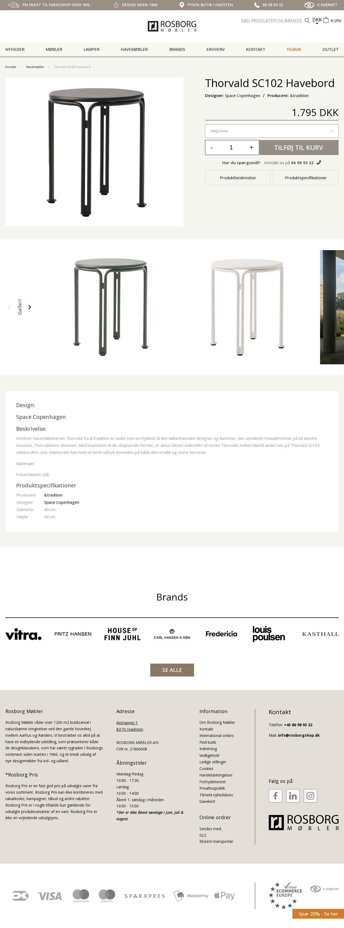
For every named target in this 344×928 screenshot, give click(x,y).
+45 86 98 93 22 (298, 724)
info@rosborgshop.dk (299, 735)
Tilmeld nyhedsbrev (216, 794)
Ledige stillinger (212, 761)
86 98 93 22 (302, 162)
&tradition (53, 495)
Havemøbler (134, 49)
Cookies (206, 768)
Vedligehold (209, 755)
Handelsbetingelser (215, 775)
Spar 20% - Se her (318, 914)
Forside (10, 67)
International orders (216, 735)
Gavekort (207, 801)
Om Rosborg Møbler (217, 722)
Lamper (91, 49)
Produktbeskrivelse (238, 177)
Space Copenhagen (41, 416)
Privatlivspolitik (212, 788)
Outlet (330, 49)
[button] (9, 307)
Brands (177, 49)
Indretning (208, 748)
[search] (276, 20)
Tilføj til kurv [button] (298, 147)
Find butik (207, 742)
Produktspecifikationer (306, 177)
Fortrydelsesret (212, 781)
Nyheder (14, 49)
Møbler (54, 49)
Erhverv (215, 49)
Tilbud (293, 49)
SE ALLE (172, 670)
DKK (317, 19)
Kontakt (255, 49)
